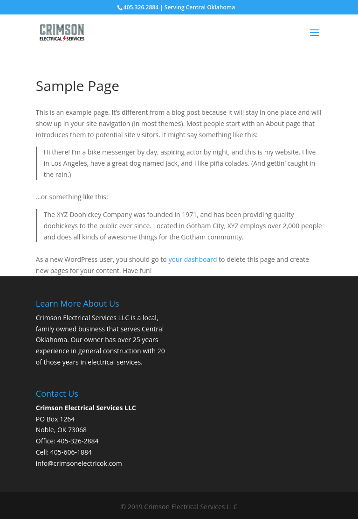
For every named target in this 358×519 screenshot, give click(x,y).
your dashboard (192, 259)
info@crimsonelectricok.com (79, 463)
